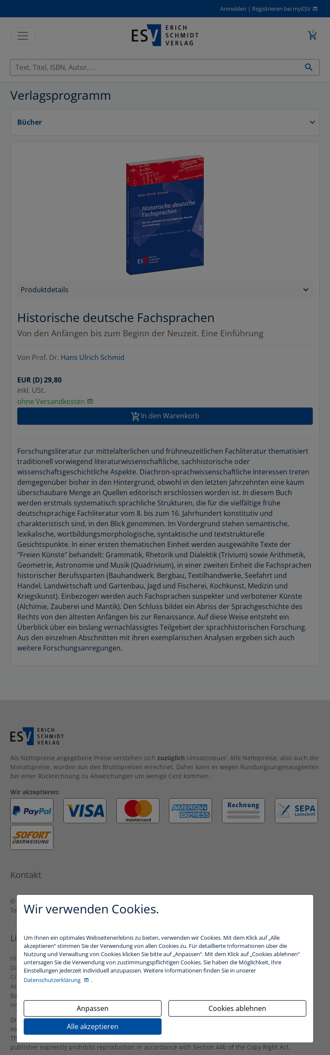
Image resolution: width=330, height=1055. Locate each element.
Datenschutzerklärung (53, 980)
